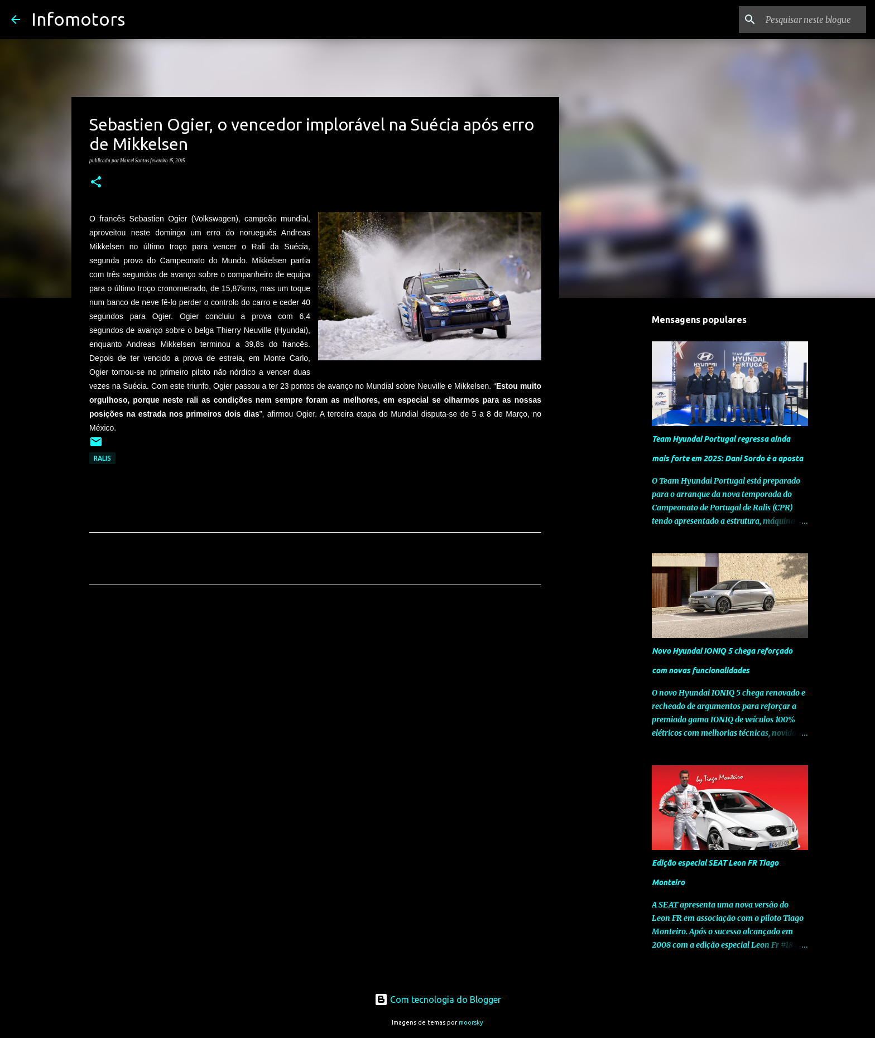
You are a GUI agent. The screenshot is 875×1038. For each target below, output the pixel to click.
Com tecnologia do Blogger (437, 999)
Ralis (102, 458)
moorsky (471, 1022)
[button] (96, 182)
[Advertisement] (315, 698)
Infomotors (78, 19)
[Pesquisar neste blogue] (807, 19)
